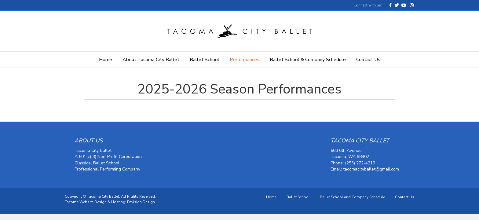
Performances (244, 59)
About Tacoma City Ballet (150, 59)
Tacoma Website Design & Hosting (95, 202)
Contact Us (368, 59)
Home (105, 59)
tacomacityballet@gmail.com (371, 169)
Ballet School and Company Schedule (352, 197)
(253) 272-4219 (360, 163)
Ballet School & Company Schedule (308, 59)
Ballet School (204, 59)
